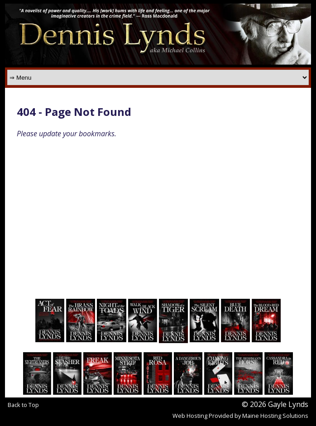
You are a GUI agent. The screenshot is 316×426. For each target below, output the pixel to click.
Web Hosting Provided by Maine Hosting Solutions (240, 416)
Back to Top (23, 405)
